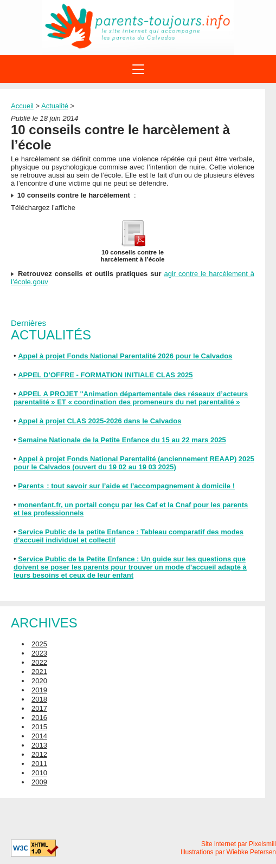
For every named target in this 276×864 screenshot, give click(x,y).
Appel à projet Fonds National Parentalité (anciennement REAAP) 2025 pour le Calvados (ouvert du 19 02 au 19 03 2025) (134, 463)
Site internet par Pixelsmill (238, 844)
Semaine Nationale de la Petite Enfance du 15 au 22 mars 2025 (122, 440)
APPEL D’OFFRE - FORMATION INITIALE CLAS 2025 (105, 375)
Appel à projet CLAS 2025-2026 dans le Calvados (99, 421)
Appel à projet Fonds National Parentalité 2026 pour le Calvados (125, 356)
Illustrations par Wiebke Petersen (228, 852)
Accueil (22, 106)
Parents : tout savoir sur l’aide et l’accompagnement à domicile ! (126, 486)
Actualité (54, 106)
